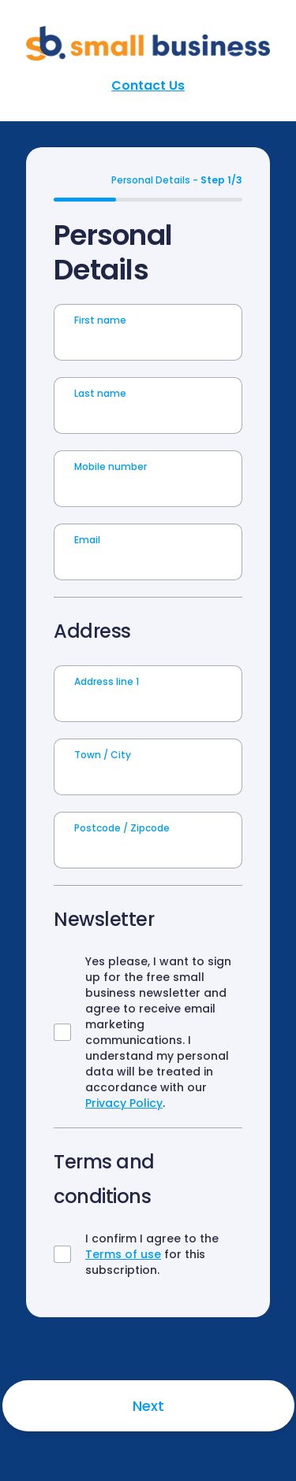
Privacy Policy (124, 1103)
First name (100, 320)
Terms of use (123, 1254)
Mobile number (110, 466)
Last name (100, 393)
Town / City (102, 754)
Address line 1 (106, 681)
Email (87, 539)
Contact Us (148, 85)
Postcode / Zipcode (122, 828)
